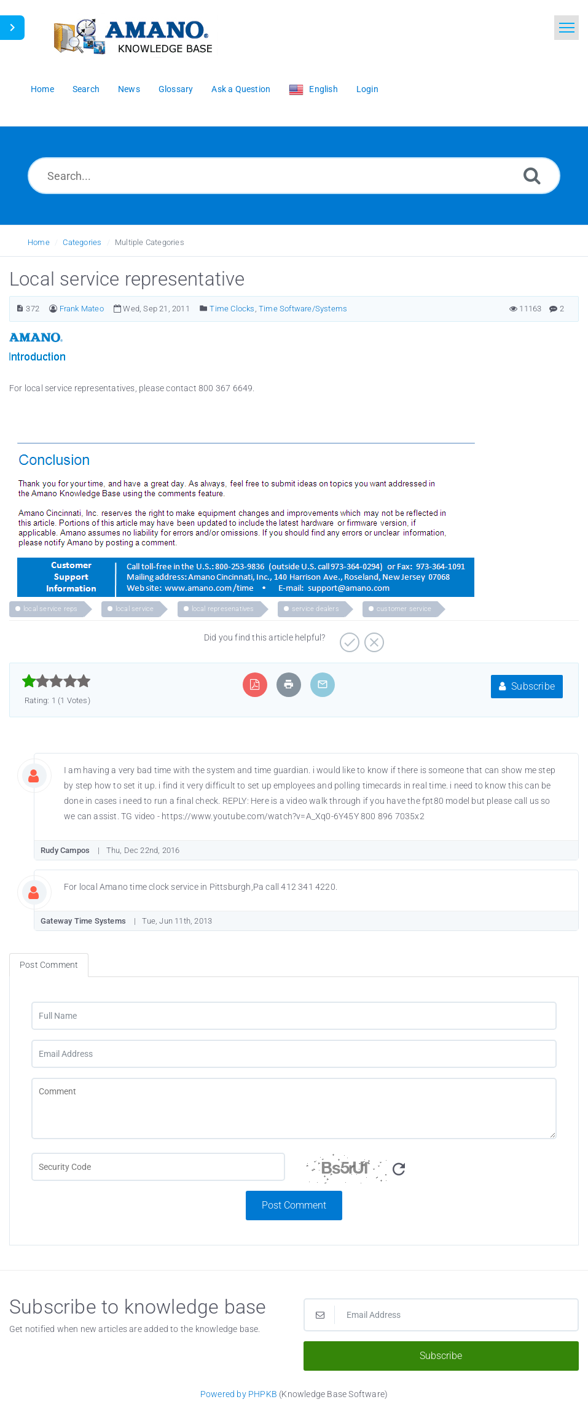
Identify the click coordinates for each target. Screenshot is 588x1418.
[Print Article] (288, 684)
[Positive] (348, 638)
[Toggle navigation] (566, 27)
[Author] (53, 309)
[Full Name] (294, 1016)
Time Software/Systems (303, 308)
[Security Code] (430, 1172)
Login (367, 89)
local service (135, 609)
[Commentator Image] (43, 773)
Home (39, 242)
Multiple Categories (149, 242)
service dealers (315, 609)
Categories (82, 242)
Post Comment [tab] (49, 965)
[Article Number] (20, 309)
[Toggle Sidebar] (12, 27)
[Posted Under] (204, 309)
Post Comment (294, 1205)
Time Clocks (232, 308)
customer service (404, 609)
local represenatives (223, 609)
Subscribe (527, 686)
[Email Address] (294, 1054)
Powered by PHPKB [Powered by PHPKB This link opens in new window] (238, 1394)
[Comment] (294, 1108)
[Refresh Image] (399, 1169)
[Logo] (132, 35)
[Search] (532, 175)
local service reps (50, 609)
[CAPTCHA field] (158, 1167)
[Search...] (294, 175)
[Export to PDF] (254, 684)
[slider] (56, 681)
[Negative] (372, 638)
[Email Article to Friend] (322, 684)
